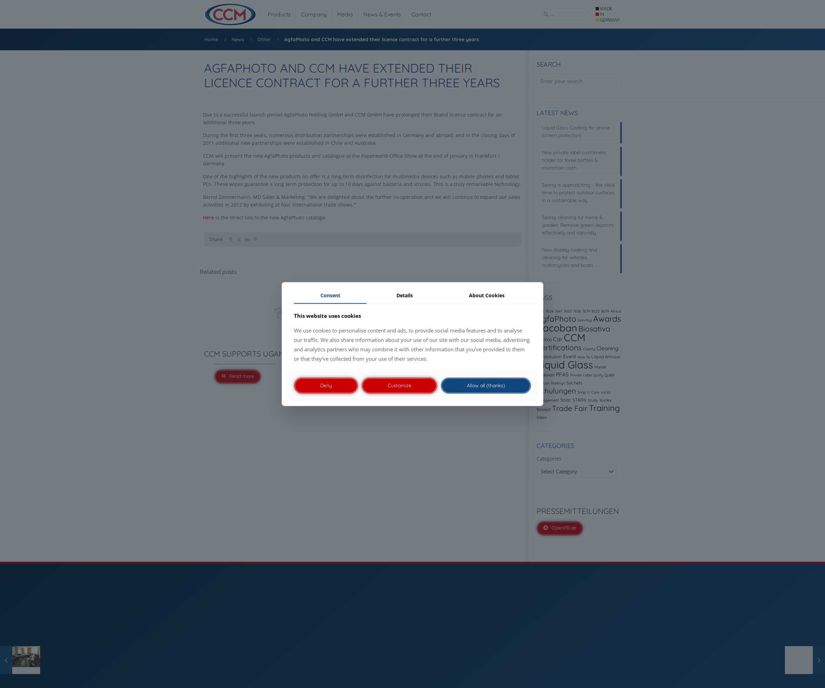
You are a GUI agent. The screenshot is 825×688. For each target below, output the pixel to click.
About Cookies (487, 295)
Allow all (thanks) (486, 385)
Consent (330, 295)
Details (404, 295)
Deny (326, 385)
